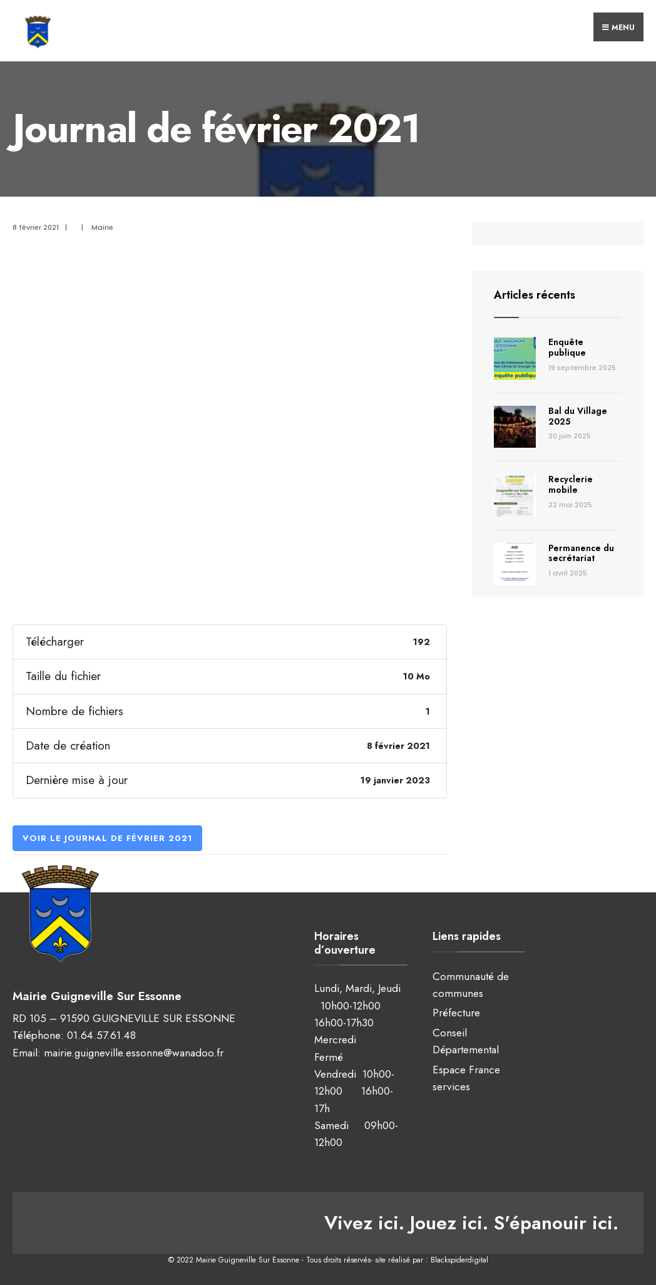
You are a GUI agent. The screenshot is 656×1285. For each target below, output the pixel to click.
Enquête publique (567, 347)
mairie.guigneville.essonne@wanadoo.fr (133, 1052)
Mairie (102, 227)
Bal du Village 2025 (577, 416)
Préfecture (456, 1012)
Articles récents (534, 295)
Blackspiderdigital (459, 1260)
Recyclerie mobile (570, 484)
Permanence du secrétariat (581, 553)
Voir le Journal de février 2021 (107, 838)
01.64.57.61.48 (101, 1035)
